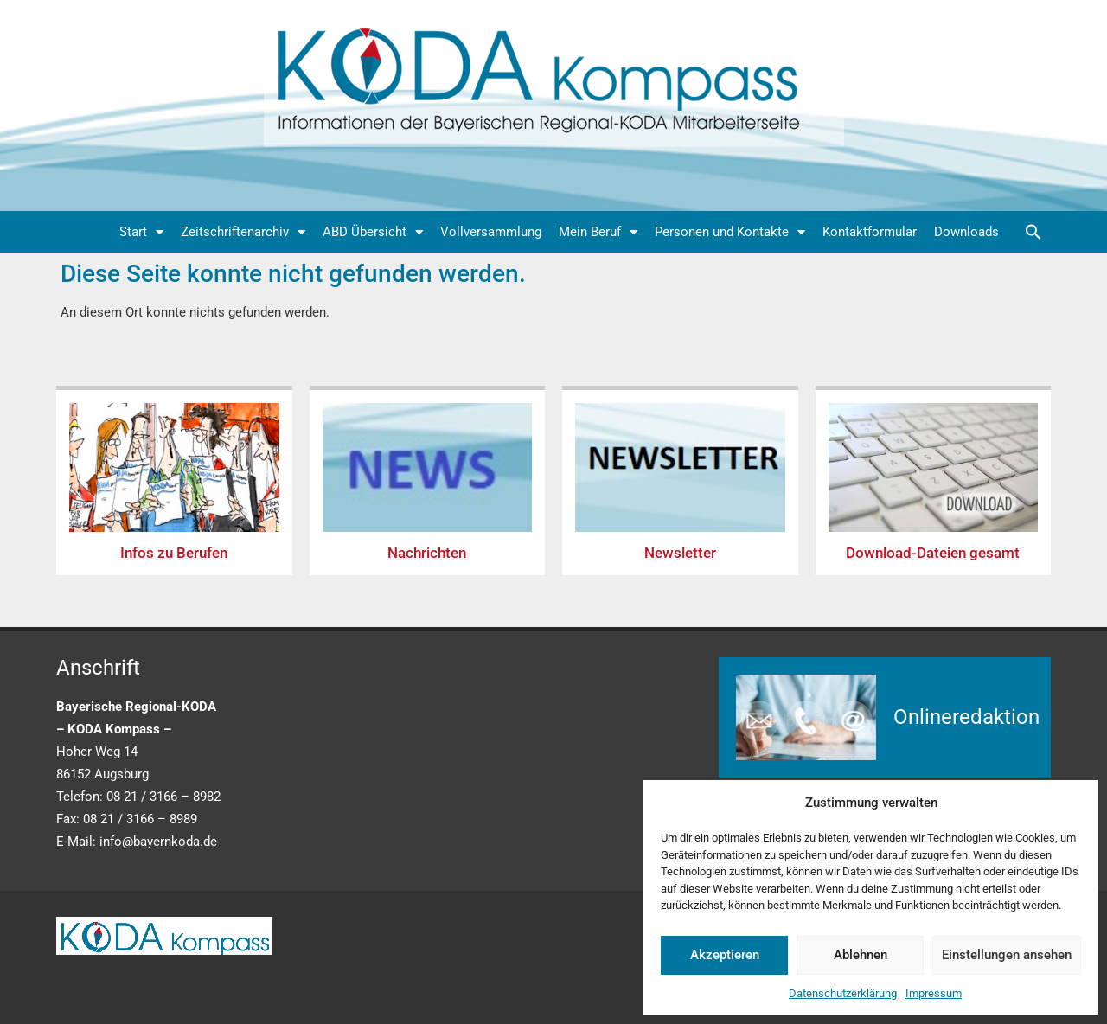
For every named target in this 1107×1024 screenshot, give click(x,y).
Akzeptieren (724, 955)
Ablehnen (860, 955)
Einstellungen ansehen (1007, 955)
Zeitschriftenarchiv (243, 232)
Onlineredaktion (966, 717)
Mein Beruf (598, 232)
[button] (1033, 232)
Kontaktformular (869, 232)
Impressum (933, 993)
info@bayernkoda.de (158, 841)
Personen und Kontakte (730, 232)
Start (141, 232)
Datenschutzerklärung (843, 993)
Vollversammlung (490, 232)
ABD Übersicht (373, 232)
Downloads (966, 232)
